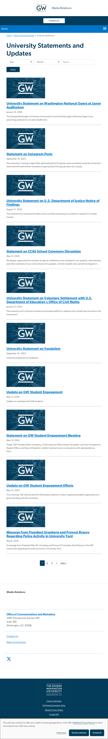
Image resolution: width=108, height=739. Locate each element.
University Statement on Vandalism (33, 348)
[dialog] (54, 729)
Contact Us (54, 21)
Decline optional (79, 733)
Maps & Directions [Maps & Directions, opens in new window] (16, 642)
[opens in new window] (9, 661)
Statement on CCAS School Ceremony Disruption (43, 251)
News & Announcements (24, 36)
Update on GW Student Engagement (34, 392)
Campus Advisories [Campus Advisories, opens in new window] (54, 701)
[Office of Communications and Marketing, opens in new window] (31, 614)
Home (9, 36)
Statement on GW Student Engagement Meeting (43, 435)
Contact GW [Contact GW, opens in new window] (54, 714)
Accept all (97, 733)
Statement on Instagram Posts (29, 154)
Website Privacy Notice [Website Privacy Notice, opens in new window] (54, 710)
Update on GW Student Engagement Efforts (40, 485)
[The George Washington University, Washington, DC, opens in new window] (54, 690)
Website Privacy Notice (84, 723)
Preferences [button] (61, 733)
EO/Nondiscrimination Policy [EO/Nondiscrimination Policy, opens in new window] (54, 705)
